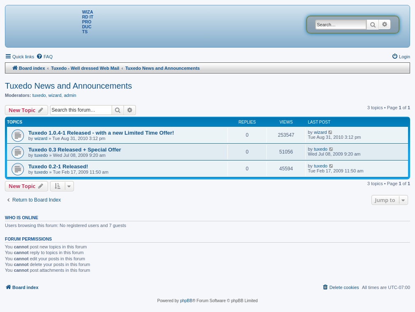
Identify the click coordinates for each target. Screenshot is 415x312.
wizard (55, 95)
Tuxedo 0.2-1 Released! (58, 166)
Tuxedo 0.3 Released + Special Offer (74, 150)
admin (70, 95)
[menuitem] (44, 57)
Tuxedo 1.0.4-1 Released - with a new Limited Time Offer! (101, 133)
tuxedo (39, 95)
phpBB (186, 300)
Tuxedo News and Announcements (68, 85)
